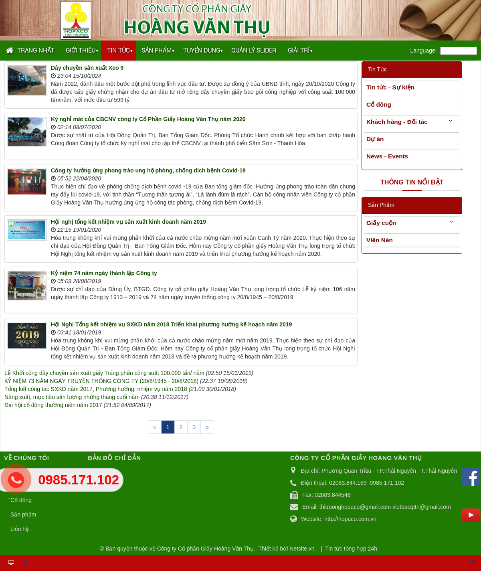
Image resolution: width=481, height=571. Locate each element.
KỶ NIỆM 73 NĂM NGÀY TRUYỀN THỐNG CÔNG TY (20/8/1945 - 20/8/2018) (101, 381)
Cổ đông (378, 104)
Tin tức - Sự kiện (390, 87)
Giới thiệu (80, 50)
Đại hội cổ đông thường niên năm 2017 (53, 405)
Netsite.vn (301, 548)
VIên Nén (379, 240)
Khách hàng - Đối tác (397, 121)
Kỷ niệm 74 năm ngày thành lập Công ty (104, 273)
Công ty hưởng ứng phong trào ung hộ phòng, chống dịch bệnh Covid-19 (148, 170)
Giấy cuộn (381, 222)
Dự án (375, 139)
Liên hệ (19, 529)
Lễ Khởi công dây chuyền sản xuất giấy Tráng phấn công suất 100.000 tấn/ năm (104, 373)
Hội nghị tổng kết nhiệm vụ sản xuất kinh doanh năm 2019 (128, 222)
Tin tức (118, 50)
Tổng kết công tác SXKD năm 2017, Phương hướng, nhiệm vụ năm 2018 (95, 389)
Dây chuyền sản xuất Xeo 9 (87, 68)
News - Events (387, 156)
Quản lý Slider (253, 50)
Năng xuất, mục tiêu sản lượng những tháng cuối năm (71, 397)
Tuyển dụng (201, 50)
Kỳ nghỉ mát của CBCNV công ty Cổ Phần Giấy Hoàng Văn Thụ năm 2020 (148, 119)
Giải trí (298, 50)
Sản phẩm (156, 50)
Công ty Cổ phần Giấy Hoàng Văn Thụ (205, 548)
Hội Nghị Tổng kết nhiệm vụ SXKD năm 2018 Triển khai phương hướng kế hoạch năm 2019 (171, 324)
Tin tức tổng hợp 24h (351, 548)
